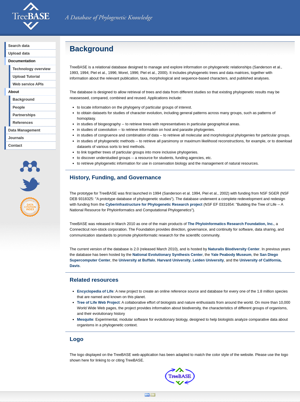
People (19, 107)
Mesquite (85, 319)
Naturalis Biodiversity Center (234, 249)
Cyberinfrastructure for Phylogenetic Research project (153, 204)
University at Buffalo (137, 260)
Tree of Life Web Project (98, 302)
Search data (19, 45)
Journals (16, 138)
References (23, 122)
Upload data (19, 53)
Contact (15, 145)
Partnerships (24, 115)
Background (24, 99)
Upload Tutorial (26, 76)
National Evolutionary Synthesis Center (167, 254)
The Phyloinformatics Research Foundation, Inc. (231, 224)
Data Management (24, 130)
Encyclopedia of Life (95, 291)
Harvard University (174, 260)
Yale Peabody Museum (231, 254)
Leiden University (208, 260)
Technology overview (31, 69)
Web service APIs (28, 84)
